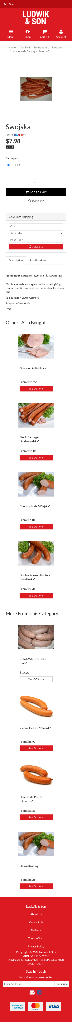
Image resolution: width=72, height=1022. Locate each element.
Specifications (37, 260)
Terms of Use (36, 938)
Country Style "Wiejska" (35, 506)
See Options (36, 388)
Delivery (36, 930)
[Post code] (36, 240)
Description (16, 260)
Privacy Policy (36, 946)
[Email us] (32, 992)
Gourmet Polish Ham (33, 368)
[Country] (36, 233)
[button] (36, 201)
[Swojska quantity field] (36, 183)
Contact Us (36, 922)
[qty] (36, 226)
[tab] (16, 260)
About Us (36, 914)
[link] (39, 992)
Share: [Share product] (16, 134)
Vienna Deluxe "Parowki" (35, 728)
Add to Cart (36, 192)
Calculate (36, 246)
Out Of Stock (36, 679)
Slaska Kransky (29, 866)
